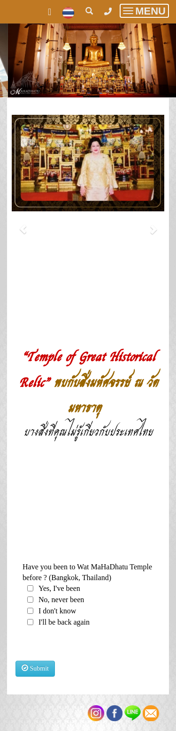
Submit (35, 668)
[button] (23, 224)
